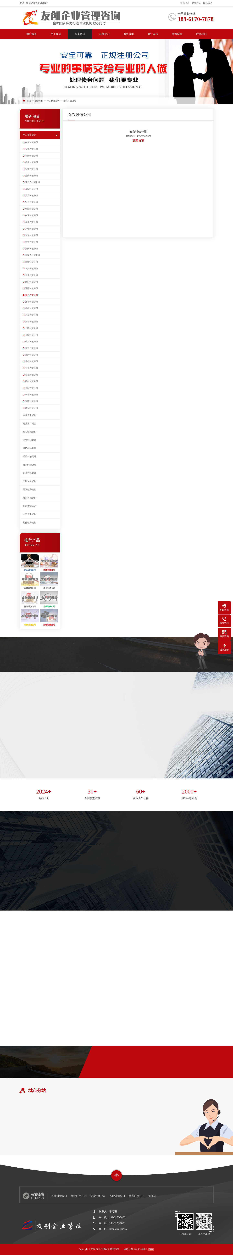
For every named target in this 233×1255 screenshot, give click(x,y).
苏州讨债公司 (31, 175)
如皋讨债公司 (31, 301)
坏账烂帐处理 (29, 473)
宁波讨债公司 (98, 1195)
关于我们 (184, 3)
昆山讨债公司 (31, 308)
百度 (137, 1249)
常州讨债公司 (31, 155)
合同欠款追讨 (29, 498)
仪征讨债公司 (31, 361)
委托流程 (153, 34)
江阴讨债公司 (31, 248)
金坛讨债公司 (31, 388)
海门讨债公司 (31, 282)
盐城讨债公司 (31, 189)
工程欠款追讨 (29, 481)
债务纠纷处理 (29, 440)
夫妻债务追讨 (29, 514)
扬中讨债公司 (31, 348)
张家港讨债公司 (32, 255)
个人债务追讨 (53, 100)
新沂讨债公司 (31, 355)
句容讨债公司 (31, 394)
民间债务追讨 (29, 489)
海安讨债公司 (31, 408)
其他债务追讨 (29, 522)
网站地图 (207, 3)
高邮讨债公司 (31, 381)
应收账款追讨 (29, 432)
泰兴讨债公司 (69, 100)
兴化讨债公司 (31, 228)
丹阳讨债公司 (31, 328)
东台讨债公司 (31, 235)
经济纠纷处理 (29, 456)
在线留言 (177, 34)
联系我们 (201, 34)
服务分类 (128, 34)
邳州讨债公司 (31, 275)
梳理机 (152, 1195)
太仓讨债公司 (31, 368)
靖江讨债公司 (31, 341)
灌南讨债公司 (31, 401)
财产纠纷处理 (29, 448)
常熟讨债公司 (31, 242)
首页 (29, 100)
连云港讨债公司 (32, 182)
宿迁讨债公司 (31, 202)
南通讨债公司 (31, 215)
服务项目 (80, 34)
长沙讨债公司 (117, 1195)
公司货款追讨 (29, 506)
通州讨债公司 (31, 262)
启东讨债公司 (31, 315)
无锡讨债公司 (31, 149)
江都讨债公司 (31, 321)
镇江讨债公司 (31, 209)
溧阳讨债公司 (31, 288)
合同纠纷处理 (29, 465)
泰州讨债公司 (31, 222)
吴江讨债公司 (31, 335)
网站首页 (31, 34)
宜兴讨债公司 (31, 268)
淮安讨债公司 (31, 195)
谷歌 (143, 1249)
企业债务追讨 (29, 415)
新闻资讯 (104, 34)
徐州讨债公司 (31, 169)
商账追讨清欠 (29, 423)
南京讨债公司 (31, 142)
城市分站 (196, 3)
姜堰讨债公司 (31, 374)
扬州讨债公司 (31, 162)
